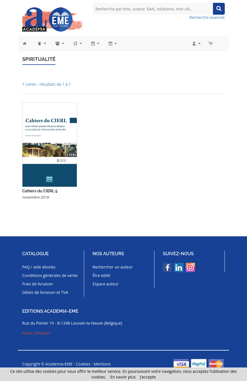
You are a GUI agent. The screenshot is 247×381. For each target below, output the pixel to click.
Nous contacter (36, 333)
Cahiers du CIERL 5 (39, 191)
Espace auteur (106, 284)
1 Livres (29, 84)
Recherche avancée (207, 17)
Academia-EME (59, 364)
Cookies (83, 364)
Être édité (101, 275)
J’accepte (148, 377)
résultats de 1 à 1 (55, 84)
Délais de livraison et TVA (45, 292)
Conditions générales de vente (50, 275)
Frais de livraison (37, 284)
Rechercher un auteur (113, 267)
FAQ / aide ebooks (38, 267)
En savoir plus (123, 377)
